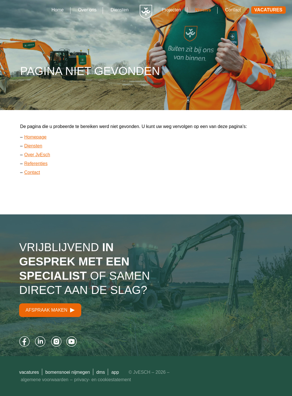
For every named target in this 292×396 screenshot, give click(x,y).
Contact (233, 9)
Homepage (35, 137)
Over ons (87, 9)
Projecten (171, 9)
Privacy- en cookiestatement (102, 379)
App (115, 372)
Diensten (120, 9)
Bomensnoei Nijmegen (67, 372)
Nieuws (203, 9)
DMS (100, 372)
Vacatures (268, 9)
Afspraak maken (50, 310)
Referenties (36, 163)
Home (58, 9)
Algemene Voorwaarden (44, 379)
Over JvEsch (37, 154)
